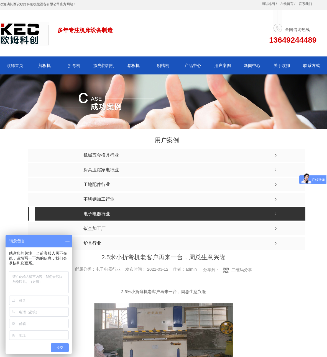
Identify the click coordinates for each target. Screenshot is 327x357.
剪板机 (44, 65)
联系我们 (305, 4)
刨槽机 (163, 65)
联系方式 (311, 65)
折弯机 (74, 65)
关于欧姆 (282, 65)
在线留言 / (287, 4)
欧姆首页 (15, 65)
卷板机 (133, 65)
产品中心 (193, 65)
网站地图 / (269, 4)
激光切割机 (103, 65)
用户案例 (222, 65)
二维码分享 (241, 269)
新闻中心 (252, 65)
